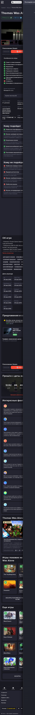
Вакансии (3, 700)
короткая (17, 264)
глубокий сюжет (22, 259)
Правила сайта (5, 697)
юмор (30, 262)
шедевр (5, 262)
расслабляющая (8, 267)
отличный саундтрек (9, 259)
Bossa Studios (6, 111)
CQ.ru (3, 713)
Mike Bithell (5, 113)
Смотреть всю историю (17, 395)
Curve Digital (6, 108)
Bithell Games (6, 110)
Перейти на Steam (27, 330)
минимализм (17, 269)
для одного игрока (9, 257)
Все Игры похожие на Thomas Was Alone (17, 598)
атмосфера (19, 257)
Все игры (17, 676)
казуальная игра (15, 262)
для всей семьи (7, 264)
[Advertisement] (17, 216)
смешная (24, 262)
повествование (7, 269)
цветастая (24, 264)
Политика (3, 695)
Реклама (3, 702)
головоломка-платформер (23, 267)
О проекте (4, 692)
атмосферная (27, 269)
